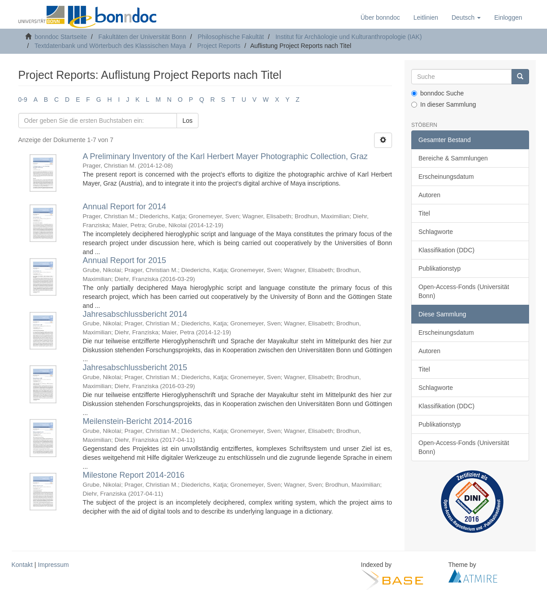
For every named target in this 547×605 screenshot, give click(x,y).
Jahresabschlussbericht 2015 (135, 367)
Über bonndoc (380, 17)
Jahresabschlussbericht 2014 (135, 314)
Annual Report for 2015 (124, 260)
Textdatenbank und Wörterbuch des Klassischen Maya (110, 45)
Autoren (429, 195)
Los (187, 120)
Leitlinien (425, 17)
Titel (424, 213)
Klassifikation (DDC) (446, 250)
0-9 (22, 99)
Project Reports (218, 45)
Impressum (53, 564)
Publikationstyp (439, 268)
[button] (466, 17)
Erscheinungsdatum (446, 176)
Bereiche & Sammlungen (453, 158)
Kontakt (22, 564)
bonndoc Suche (437, 93)
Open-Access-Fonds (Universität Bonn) (463, 291)
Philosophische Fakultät (231, 36)
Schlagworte (435, 231)
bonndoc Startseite (60, 36)
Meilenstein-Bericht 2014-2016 (137, 421)
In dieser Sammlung (443, 104)
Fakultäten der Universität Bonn (142, 36)
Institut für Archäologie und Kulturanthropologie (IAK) (349, 36)
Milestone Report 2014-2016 (134, 475)
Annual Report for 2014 (124, 206)
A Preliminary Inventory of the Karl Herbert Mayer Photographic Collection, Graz (225, 156)
